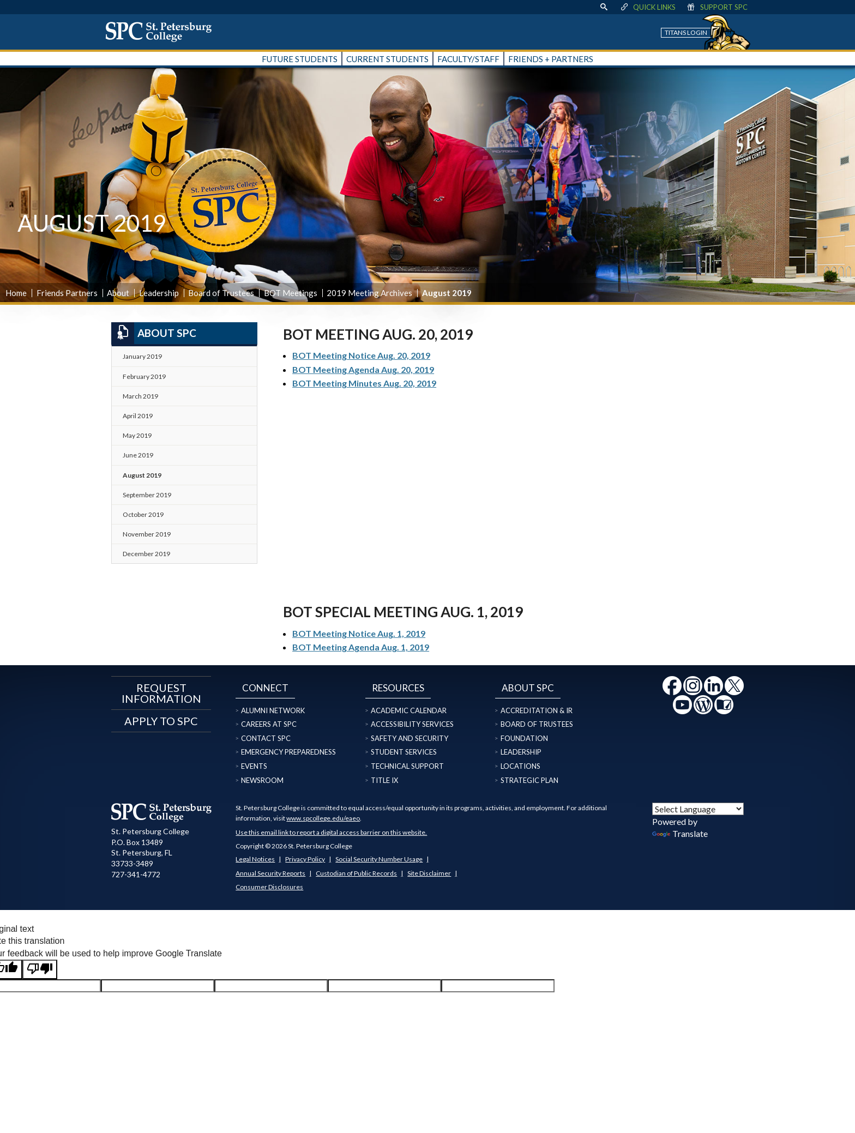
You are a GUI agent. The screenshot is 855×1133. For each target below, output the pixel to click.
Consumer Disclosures (269, 887)
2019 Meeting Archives (369, 293)
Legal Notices (255, 859)
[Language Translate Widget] (698, 809)
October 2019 (143, 514)
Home (16, 293)
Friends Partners (67, 293)
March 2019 (140, 396)
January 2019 (142, 356)
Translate (680, 833)
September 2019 (147, 495)
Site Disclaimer (429, 873)
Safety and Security (409, 738)
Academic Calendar (409, 710)
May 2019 (137, 435)
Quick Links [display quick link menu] (647, 7)
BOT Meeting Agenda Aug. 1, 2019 (360, 647)
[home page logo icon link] (162, 31)
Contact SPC (266, 738)
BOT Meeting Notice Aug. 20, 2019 (361, 355)
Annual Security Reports (270, 873)
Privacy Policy (305, 859)
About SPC (153, 333)
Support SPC (717, 7)
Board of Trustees (221, 293)
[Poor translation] (39, 969)
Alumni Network (273, 710)
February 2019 (144, 376)
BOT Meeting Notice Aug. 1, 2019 (358, 633)
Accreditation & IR (537, 710)
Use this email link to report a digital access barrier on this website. (331, 832)
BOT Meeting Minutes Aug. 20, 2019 (364, 383)
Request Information (161, 693)
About (118, 293)
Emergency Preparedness (288, 752)
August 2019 (142, 475)
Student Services (404, 752)
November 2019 (147, 534)
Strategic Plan (529, 780)
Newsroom (262, 780)
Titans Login (686, 32)
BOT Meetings (290, 293)
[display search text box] (603, 7)
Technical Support (407, 766)
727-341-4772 (135, 874)
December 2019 (146, 554)
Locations (520, 766)
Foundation (524, 738)
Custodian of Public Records (356, 873)
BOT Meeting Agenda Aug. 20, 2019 (363, 369)
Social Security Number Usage (379, 859)
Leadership (159, 293)
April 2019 (138, 416)
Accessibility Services (412, 724)
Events (254, 766)
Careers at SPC (269, 724)
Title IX (384, 780)
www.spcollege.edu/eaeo (323, 818)
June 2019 (138, 455)
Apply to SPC (161, 720)
